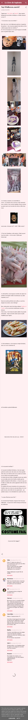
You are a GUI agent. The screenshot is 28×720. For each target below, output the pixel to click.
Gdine (8, 560)
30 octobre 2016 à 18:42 (16, 643)
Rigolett (16, 13)
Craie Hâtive (10, 13)
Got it (18, 718)
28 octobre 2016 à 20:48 (17, 598)
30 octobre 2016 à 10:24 (16, 630)
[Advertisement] (14, 697)
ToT (8, 589)
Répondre (9, 575)
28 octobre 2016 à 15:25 (16, 560)
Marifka (9, 630)
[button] (26, 7)
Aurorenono (10, 578)
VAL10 (8, 643)
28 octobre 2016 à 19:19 (15, 589)
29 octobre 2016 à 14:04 (19, 614)
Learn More (12, 718)
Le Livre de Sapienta (13, 2)
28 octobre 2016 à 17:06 (19, 578)
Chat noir (9, 598)
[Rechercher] (26, 3)
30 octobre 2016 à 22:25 (17, 653)
